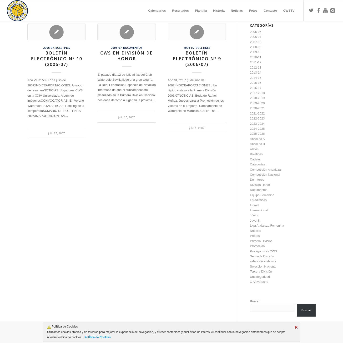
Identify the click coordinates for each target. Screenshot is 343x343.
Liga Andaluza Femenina (267, 225)
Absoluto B (257, 144)
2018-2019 (257, 98)
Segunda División (262, 256)
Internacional (258, 210)
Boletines (62, 48)
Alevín (254, 149)
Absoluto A (257, 139)
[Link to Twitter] (311, 10)
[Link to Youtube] (325, 10)
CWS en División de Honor (126, 55)
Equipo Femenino (262, 195)
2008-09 (255, 47)
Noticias (255, 231)
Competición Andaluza (265, 169)
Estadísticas (258, 200)
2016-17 (255, 88)
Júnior (254, 215)
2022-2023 (257, 118)
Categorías (257, 164)
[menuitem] (157, 10)
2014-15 (255, 78)
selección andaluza (263, 261)
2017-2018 (257, 93)
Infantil (254, 205)
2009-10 (255, 52)
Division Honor (260, 185)
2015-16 (255, 83)
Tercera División (261, 271)
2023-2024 (257, 123)
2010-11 (255, 57)
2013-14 (255, 72)
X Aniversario (259, 281)
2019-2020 (257, 103)
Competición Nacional (265, 174)
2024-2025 (257, 128)
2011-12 (255, 62)
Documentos (132, 48)
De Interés (257, 179)
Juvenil (254, 220)
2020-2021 (257, 108)
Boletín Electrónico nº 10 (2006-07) (56, 58)
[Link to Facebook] (318, 10)
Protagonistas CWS (263, 251)
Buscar (255, 301)
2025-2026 (257, 133)
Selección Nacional (263, 266)
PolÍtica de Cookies (97, 337)
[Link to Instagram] (332, 10)
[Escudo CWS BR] (17, 10)
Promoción (257, 246)
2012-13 (255, 67)
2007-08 (255, 42)
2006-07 (48, 48)
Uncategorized (260, 276)
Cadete (255, 159)
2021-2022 (257, 113)
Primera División (261, 241)
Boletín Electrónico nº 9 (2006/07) (197, 58)
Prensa (255, 236)
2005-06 (255, 32)
